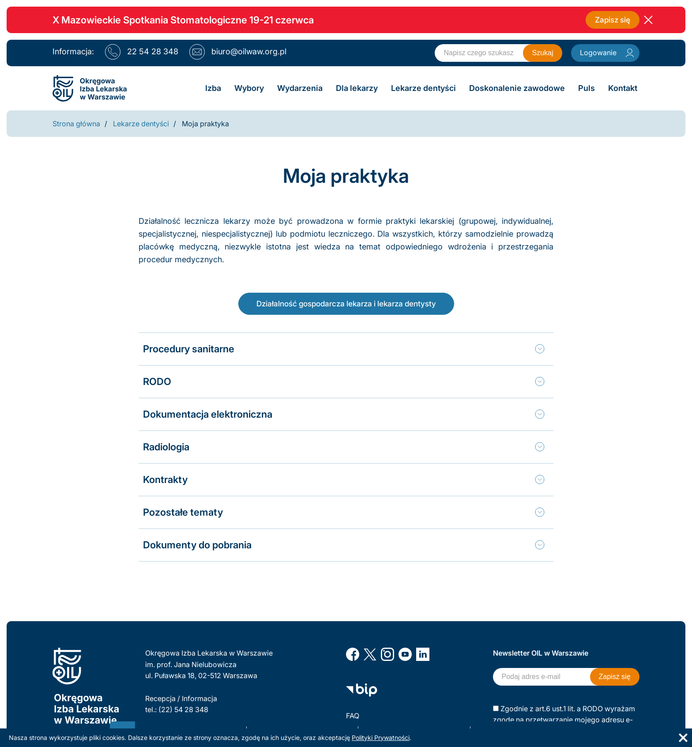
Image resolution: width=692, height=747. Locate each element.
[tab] (344, 348)
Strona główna (76, 123)
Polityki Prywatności (381, 737)
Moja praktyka (205, 123)
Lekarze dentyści (141, 123)
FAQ (352, 715)
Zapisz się (611, 19)
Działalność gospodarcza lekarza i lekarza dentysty (346, 303)
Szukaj (542, 53)
